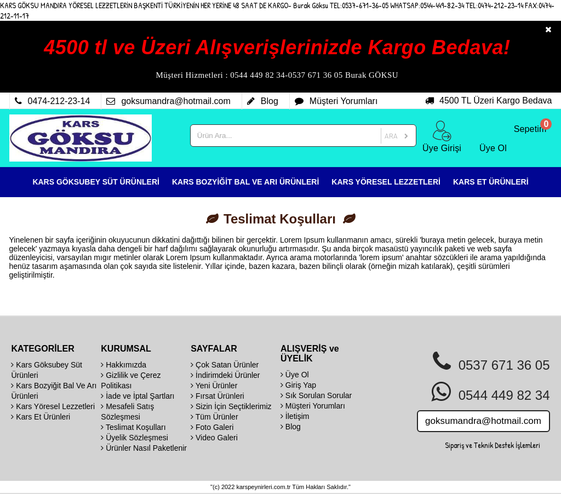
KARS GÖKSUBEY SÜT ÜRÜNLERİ (95, 181)
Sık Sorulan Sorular (316, 395)
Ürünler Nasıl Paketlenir (144, 448)
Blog (290, 426)
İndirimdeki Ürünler (225, 375)
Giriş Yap (298, 385)
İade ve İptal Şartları (137, 396)
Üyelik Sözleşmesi (134, 437)
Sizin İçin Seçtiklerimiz (231, 406)
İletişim (294, 416)
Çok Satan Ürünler (225, 364)
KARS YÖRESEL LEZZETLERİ (385, 181)
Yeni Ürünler (214, 385)
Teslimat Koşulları (133, 427)
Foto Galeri (212, 427)
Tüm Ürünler (214, 416)
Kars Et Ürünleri (40, 416)
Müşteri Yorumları (312, 405)
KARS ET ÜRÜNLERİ (491, 181)
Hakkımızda (123, 364)
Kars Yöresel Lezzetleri (53, 406)
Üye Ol (294, 374)
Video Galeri (214, 437)
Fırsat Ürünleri (217, 396)
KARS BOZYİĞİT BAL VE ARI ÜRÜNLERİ (245, 181)
